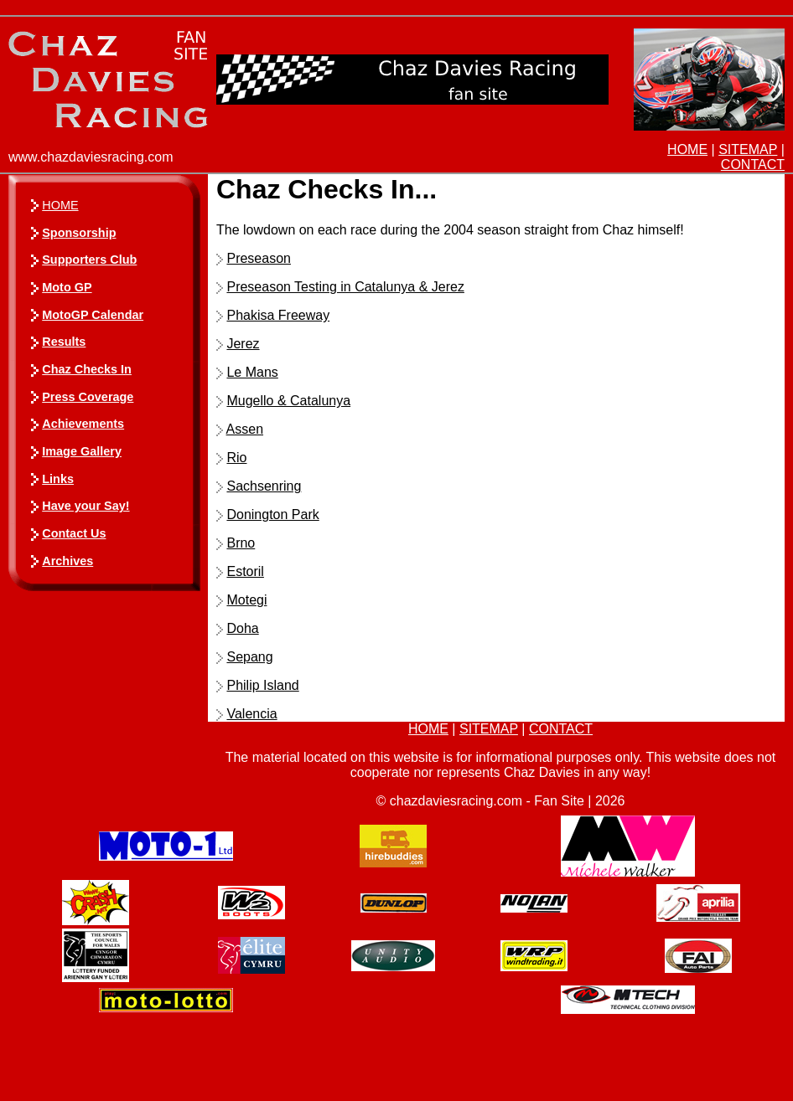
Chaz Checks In (87, 369)
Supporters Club (89, 259)
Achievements (83, 423)
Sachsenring (263, 486)
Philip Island (262, 685)
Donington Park (272, 514)
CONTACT (753, 164)
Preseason (258, 258)
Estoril (244, 571)
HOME (687, 149)
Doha (242, 628)
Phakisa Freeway (277, 315)
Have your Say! (85, 505)
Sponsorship (79, 232)
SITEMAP (747, 149)
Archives (67, 561)
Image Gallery (82, 451)
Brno (240, 543)
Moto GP (66, 287)
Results (64, 341)
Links (58, 479)
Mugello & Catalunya (288, 401)
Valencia (251, 714)
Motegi (246, 600)
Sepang (249, 657)
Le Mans (251, 372)
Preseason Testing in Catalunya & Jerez (345, 287)
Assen (244, 429)
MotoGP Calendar (92, 315)
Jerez (242, 344)
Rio (236, 457)
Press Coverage (87, 397)
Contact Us (74, 533)
